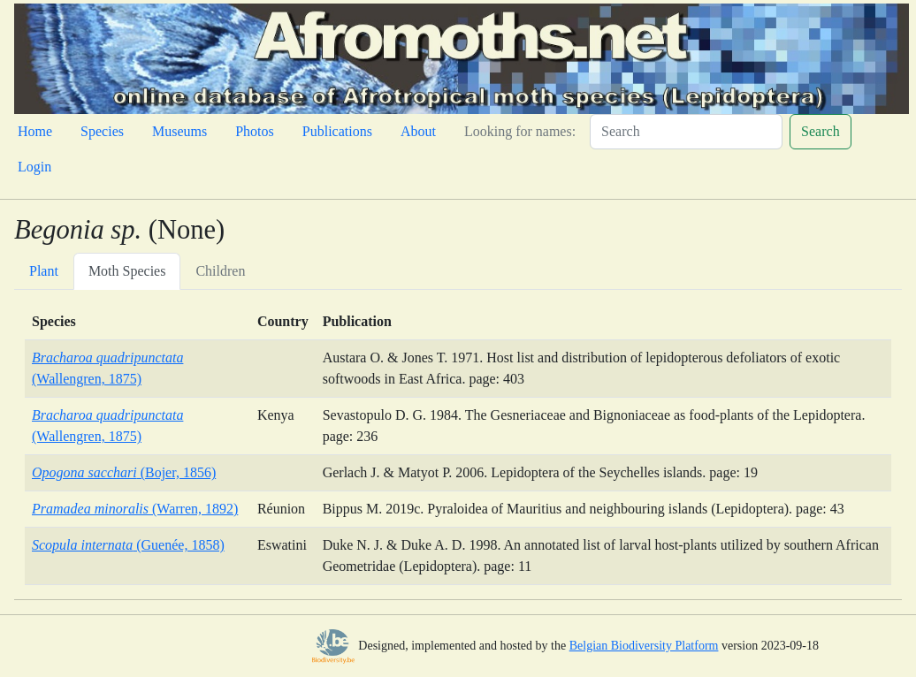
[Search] (686, 131)
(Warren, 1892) (135, 508)
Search (820, 131)
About (418, 131)
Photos (254, 131)
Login (34, 166)
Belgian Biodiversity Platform (644, 645)
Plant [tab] (43, 270)
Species (102, 131)
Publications (337, 131)
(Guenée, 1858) (128, 544)
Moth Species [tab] (127, 270)
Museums (179, 131)
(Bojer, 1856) (124, 472)
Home (35, 131)
